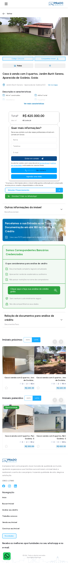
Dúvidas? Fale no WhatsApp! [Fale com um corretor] (22, 196)
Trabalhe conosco (9, 516)
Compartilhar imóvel (50, 59)
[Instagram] (9, 487)
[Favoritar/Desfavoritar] (6, 388)
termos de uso (44, 163)
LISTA (36, 339)
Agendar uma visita (34, 177)
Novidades (9, 536)
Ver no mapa (53, 85)
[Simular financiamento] (34, 190)
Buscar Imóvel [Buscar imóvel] (8, 504)
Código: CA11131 (18, 59)
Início (4, 497)
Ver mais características (34, 104)
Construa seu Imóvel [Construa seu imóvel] (11, 528)
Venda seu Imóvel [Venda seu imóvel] (9, 522)
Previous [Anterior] (55, 342)
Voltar (7, 13)
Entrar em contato (34, 159)
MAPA (28, 339)
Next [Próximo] (26, 360)
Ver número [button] (41, 170)
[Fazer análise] (34, 290)
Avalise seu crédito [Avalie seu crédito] (10, 510)
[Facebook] (3, 487)
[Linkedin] (15, 487)
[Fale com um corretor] (7, 556)
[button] (56, 4)
